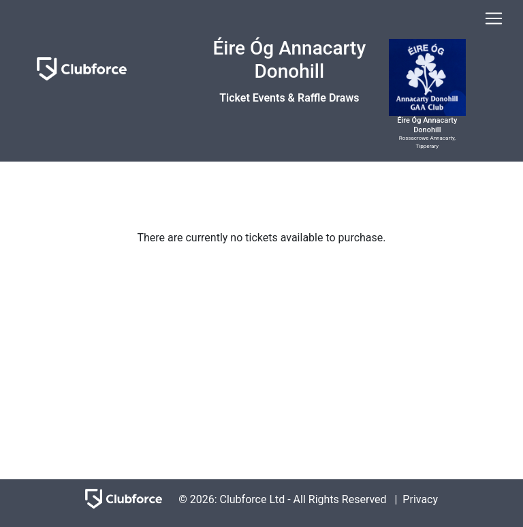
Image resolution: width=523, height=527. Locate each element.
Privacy (420, 498)
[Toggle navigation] (493, 18)
